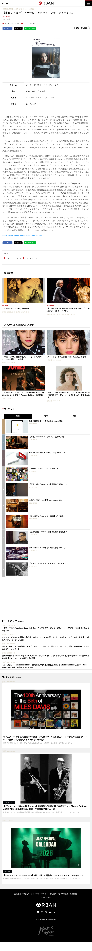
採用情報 (73, 894)
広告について (55, 894)
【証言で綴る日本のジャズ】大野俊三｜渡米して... (49, 484)
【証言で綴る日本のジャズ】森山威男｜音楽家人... (49, 532)
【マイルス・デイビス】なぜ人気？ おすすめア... (48, 563)
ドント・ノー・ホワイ (12, 23)
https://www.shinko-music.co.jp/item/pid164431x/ (24, 235)
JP (3, 3)
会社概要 (17, 894)
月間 (74, 416)
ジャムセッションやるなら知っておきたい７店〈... (49, 548)
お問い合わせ (46, 897)
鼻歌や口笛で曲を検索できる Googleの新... (46, 421)
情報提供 (64, 894)
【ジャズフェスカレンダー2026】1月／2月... (47, 516)
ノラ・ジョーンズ (29, 23)
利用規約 (25, 894)
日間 (18, 416)
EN (7, 3)
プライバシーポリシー (39, 894)
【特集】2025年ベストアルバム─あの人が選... (47, 437)
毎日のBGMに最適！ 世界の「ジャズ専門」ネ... (48, 453)
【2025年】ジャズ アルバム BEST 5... (44, 469)
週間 (46, 416)
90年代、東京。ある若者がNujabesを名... (45, 500)
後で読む (82, 28)
